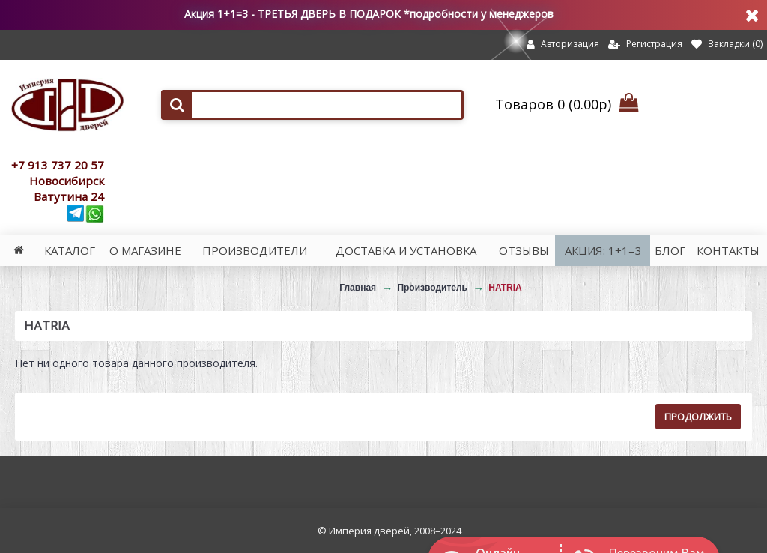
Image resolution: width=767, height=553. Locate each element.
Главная (357, 287)
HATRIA (504, 287)
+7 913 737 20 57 (57, 164)
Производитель (432, 287)
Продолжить (698, 416)
